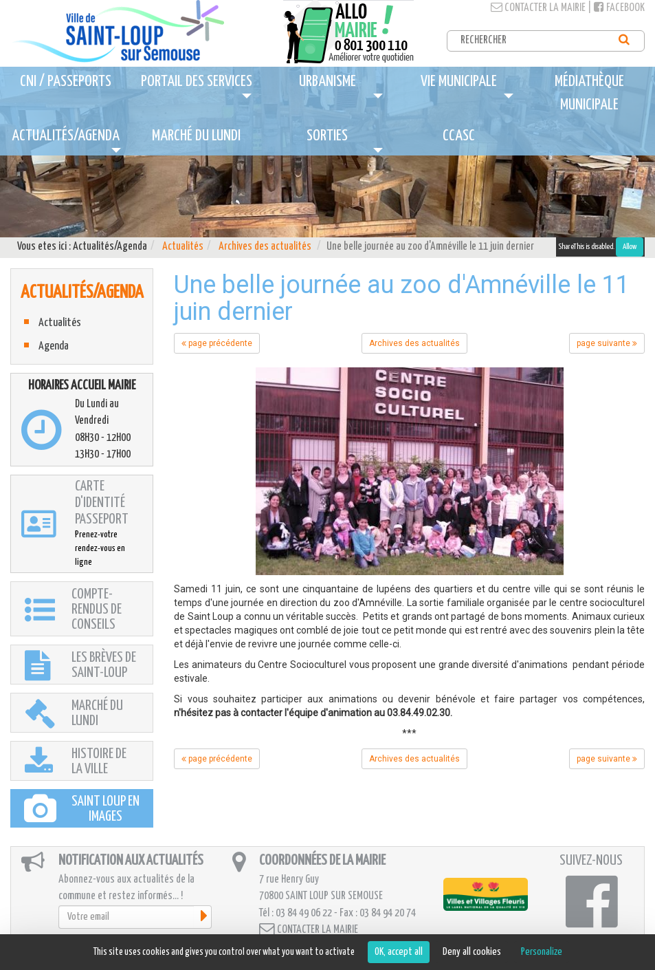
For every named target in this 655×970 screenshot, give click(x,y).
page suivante (607, 343)
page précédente (216, 343)
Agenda (53, 346)
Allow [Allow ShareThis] (629, 246)
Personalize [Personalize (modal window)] (541, 952)
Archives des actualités (265, 246)
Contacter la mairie (538, 8)
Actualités (182, 246)
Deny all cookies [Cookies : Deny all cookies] (472, 952)
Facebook (619, 8)
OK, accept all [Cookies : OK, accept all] (399, 952)
